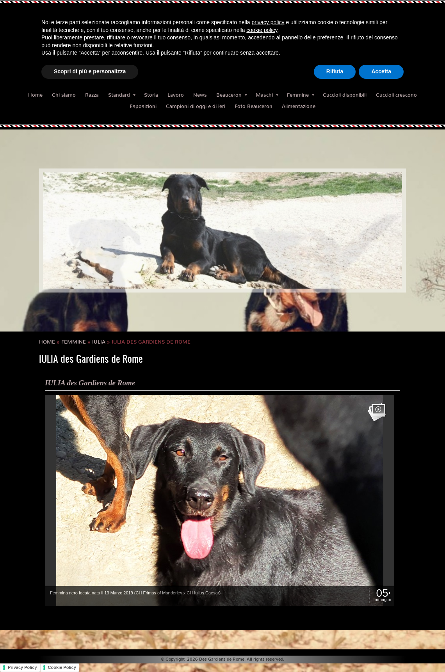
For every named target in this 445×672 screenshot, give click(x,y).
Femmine (300, 95)
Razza (92, 95)
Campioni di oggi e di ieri (195, 106)
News (200, 95)
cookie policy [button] (261, 30)
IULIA (98, 342)
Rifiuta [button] (335, 71)
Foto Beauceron (253, 106)
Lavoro (175, 95)
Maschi (267, 95)
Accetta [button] (381, 71)
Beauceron (231, 95)
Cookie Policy (62, 667)
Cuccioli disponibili (345, 95)
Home (35, 95)
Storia (151, 95)
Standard (121, 95)
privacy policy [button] (268, 22)
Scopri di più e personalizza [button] (90, 71)
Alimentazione (298, 106)
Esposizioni (143, 106)
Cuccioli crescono (396, 95)
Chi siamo (64, 95)
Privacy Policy (22, 667)
